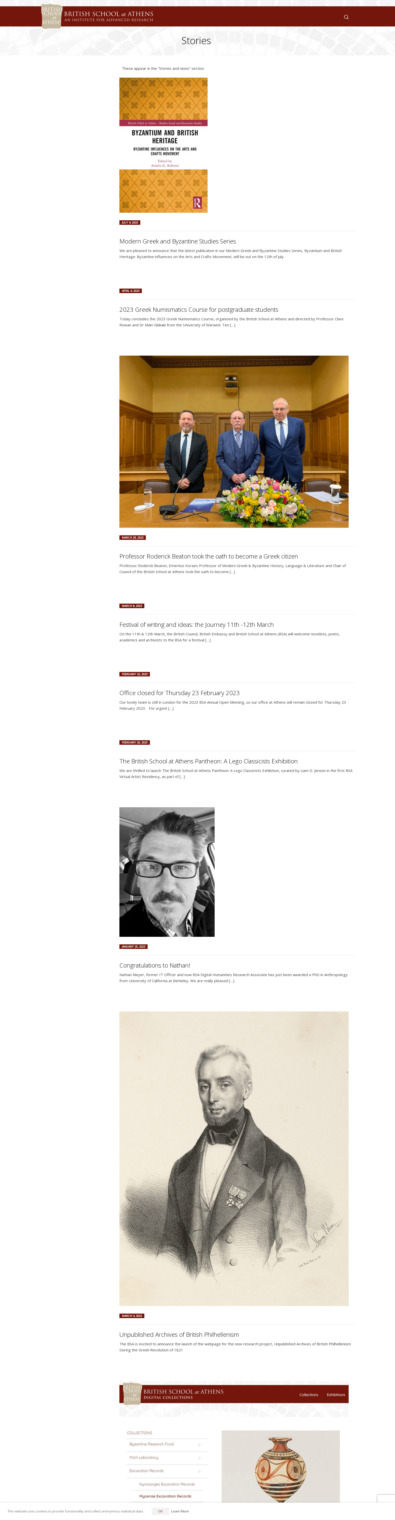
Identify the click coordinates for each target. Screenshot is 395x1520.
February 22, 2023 (134, 674)
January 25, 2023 (133, 946)
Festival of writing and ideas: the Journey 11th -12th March (196, 624)
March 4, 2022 (132, 1316)
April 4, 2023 (130, 291)
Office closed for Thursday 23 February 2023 (179, 693)
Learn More (180, 1511)
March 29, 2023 (132, 537)
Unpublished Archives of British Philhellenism (179, 1334)
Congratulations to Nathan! (154, 965)
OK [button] (160, 1511)
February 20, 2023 (134, 742)
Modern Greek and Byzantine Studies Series (177, 241)
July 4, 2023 (130, 222)
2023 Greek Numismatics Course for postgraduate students (198, 309)
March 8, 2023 (132, 606)
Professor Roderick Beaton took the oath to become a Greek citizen (208, 556)
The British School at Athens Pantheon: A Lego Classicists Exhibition (208, 761)
